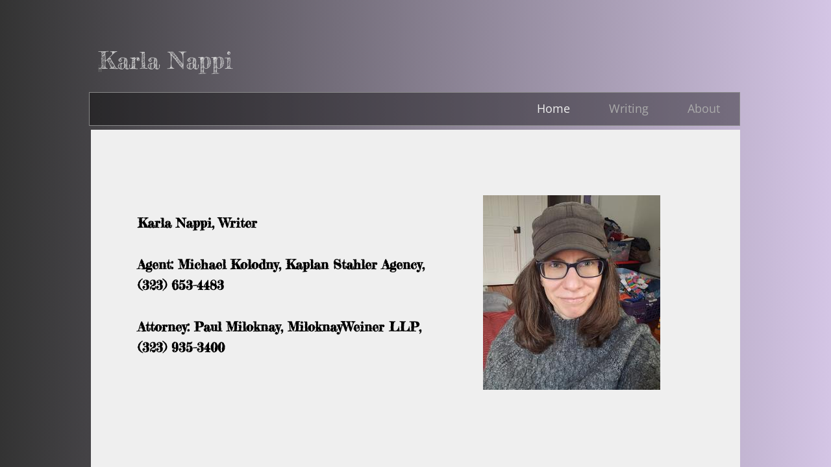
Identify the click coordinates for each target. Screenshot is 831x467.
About (704, 108)
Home (553, 108)
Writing (629, 108)
